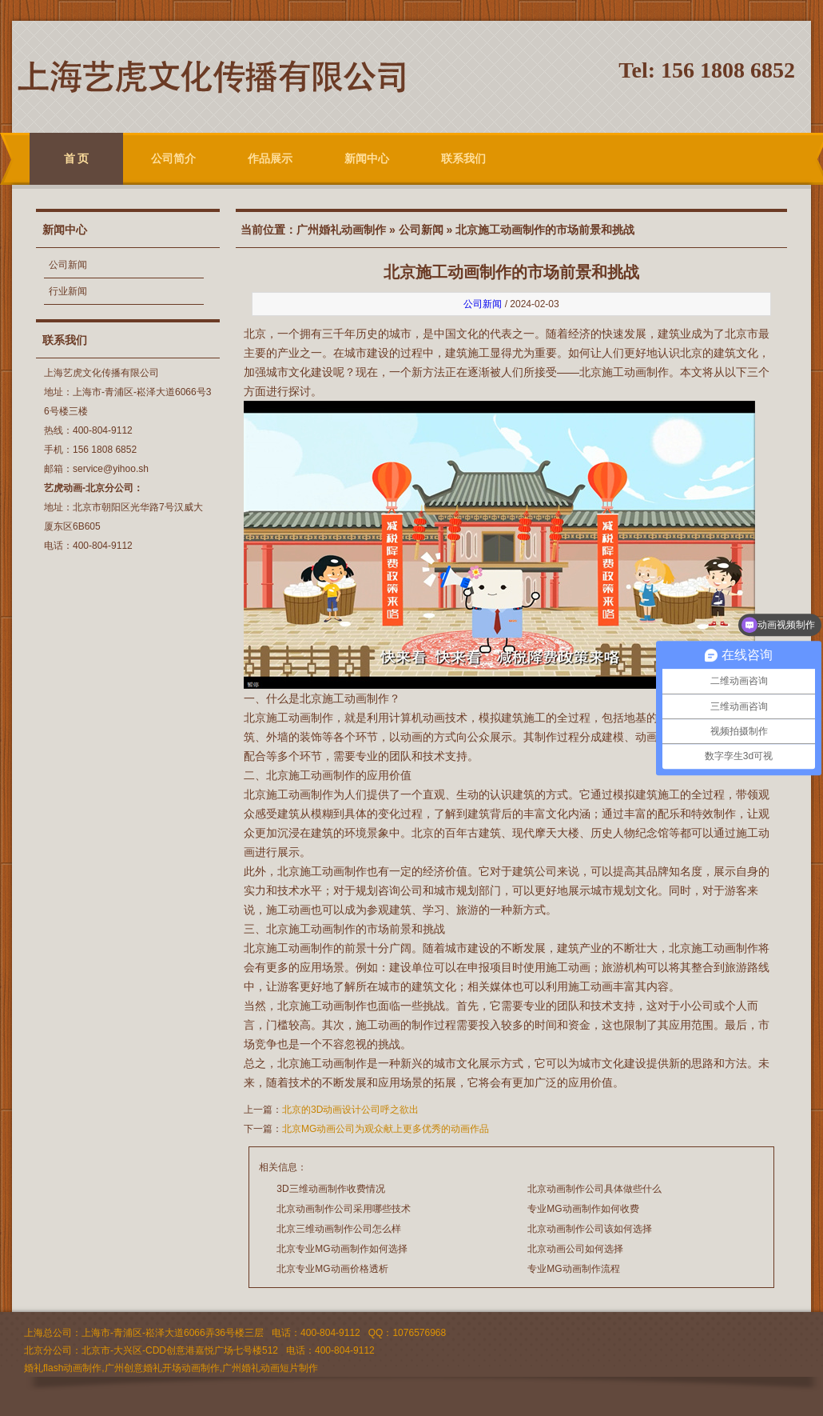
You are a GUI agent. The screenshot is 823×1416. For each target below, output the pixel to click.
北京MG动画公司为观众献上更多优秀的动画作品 (385, 1128)
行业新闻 (68, 291)
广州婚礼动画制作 (341, 229)
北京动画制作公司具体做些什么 (594, 1188)
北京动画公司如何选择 (575, 1248)
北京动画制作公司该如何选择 (589, 1228)
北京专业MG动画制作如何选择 (341, 1248)
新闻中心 (366, 158)
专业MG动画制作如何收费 (582, 1208)
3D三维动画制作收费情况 (330, 1188)
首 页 (76, 158)
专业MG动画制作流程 (573, 1268)
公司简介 (173, 158)
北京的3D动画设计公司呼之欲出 (350, 1109)
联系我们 (463, 158)
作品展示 (270, 158)
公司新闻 (68, 264)
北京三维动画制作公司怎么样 (338, 1228)
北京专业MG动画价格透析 (332, 1268)
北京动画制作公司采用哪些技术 (343, 1208)
